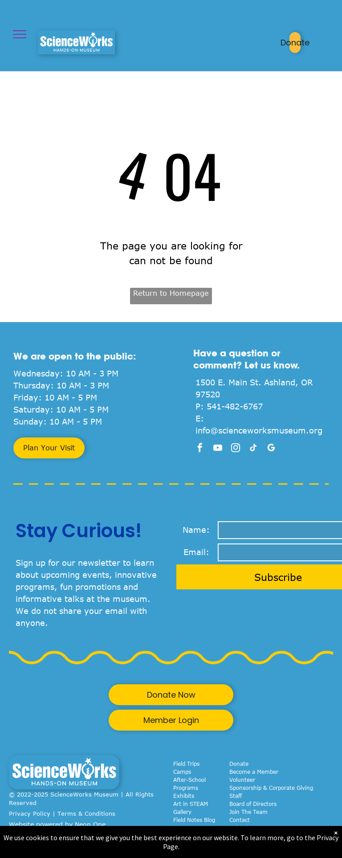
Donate (238, 763)
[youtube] (217, 449)
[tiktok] (253, 449)
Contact (239, 820)
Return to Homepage (171, 293)
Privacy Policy (29, 813)
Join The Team (248, 812)
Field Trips (186, 763)
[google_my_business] (271, 449)
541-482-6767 (235, 406)
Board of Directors (253, 804)
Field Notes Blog (194, 820)
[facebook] (200, 449)
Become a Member (253, 771)
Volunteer (242, 779)
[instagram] (235, 449)
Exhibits (183, 796)
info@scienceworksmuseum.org (258, 430)
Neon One (90, 824)
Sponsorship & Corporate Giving (271, 787)
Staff (235, 796)
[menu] (19, 34)
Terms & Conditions (86, 813)
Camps (182, 771)
